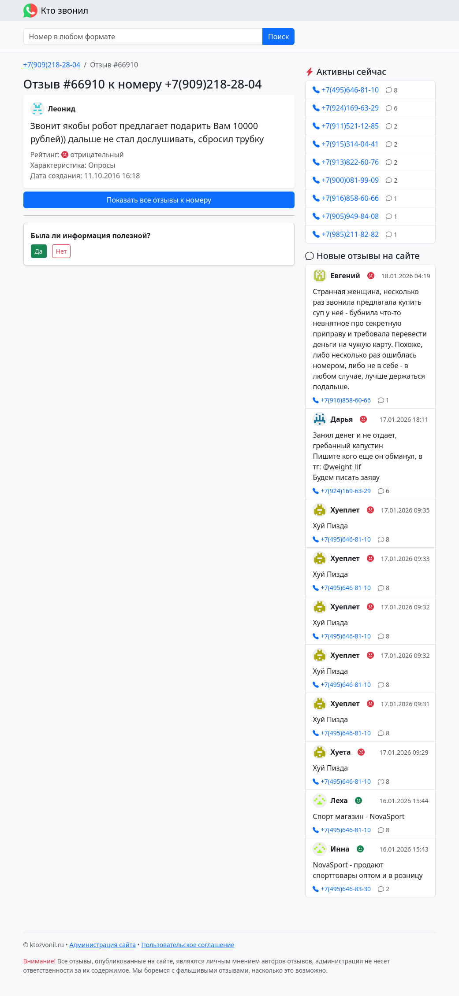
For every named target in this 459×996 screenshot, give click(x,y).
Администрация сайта (102, 945)
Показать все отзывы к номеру (159, 200)
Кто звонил (56, 11)
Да (39, 251)
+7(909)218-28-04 (52, 65)
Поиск (278, 36)
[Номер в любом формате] (143, 36)
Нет (61, 251)
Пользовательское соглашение (188, 945)
